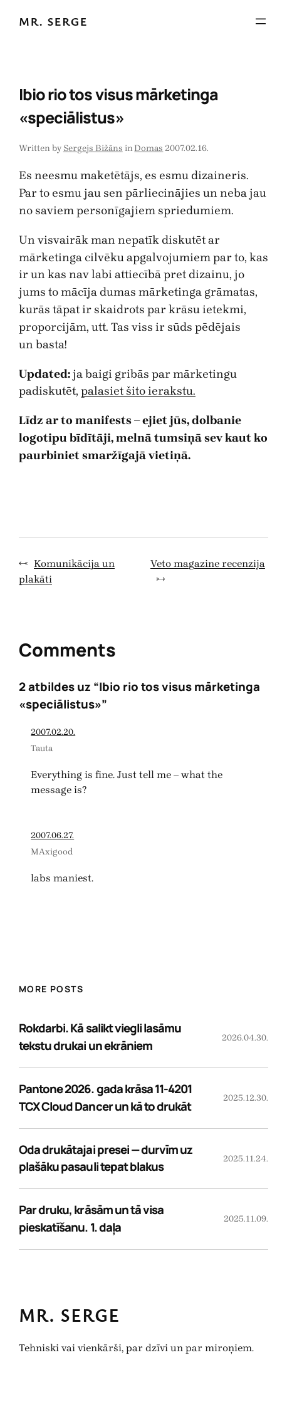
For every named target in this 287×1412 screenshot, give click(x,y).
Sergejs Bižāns (93, 148)
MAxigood (52, 851)
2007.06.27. (52, 835)
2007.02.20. (53, 732)
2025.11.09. (246, 1218)
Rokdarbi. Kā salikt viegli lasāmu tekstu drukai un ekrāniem (100, 1037)
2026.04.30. (245, 1037)
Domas (148, 148)
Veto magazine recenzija (207, 563)
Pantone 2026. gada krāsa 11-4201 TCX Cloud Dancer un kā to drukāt (105, 1097)
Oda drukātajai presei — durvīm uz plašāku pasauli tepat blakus (105, 1158)
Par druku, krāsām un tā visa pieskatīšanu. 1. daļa (91, 1218)
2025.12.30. (245, 1098)
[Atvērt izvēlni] (260, 21)
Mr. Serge (53, 21)
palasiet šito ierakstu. (138, 391)
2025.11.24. (245, 1158)
